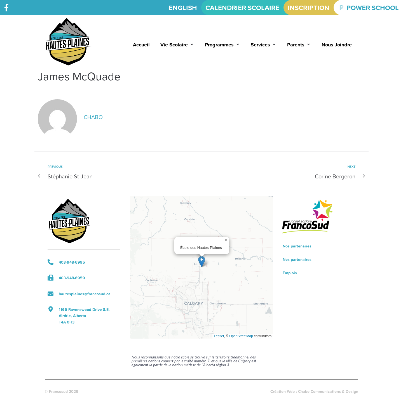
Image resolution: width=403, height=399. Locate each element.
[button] (177, 44)
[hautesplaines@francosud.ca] (50, 294)
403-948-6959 (72, 278)
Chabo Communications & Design (328, 391)
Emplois (290, 273)
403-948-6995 (72, 262)
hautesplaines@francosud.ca (85, 294)
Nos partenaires (297, 246)
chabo (93, 117)
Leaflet (219, 336)
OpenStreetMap (241, 336)
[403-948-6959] (50, 278)
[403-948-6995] (50, 262)
